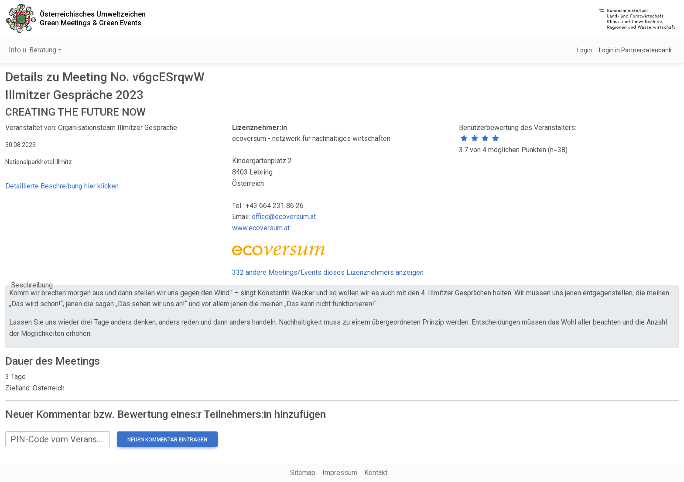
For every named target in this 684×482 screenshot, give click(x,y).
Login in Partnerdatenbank (635, 50)
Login (584, 50)
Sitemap (302, 472)
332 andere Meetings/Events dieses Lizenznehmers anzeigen (328, 272)
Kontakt (375, 472)
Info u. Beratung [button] (32, 50)
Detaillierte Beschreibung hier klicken (62, 186)
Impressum (339, 472)
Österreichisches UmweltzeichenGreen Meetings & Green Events (93, 18)
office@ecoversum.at (284, 216)
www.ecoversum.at (261, 228)
